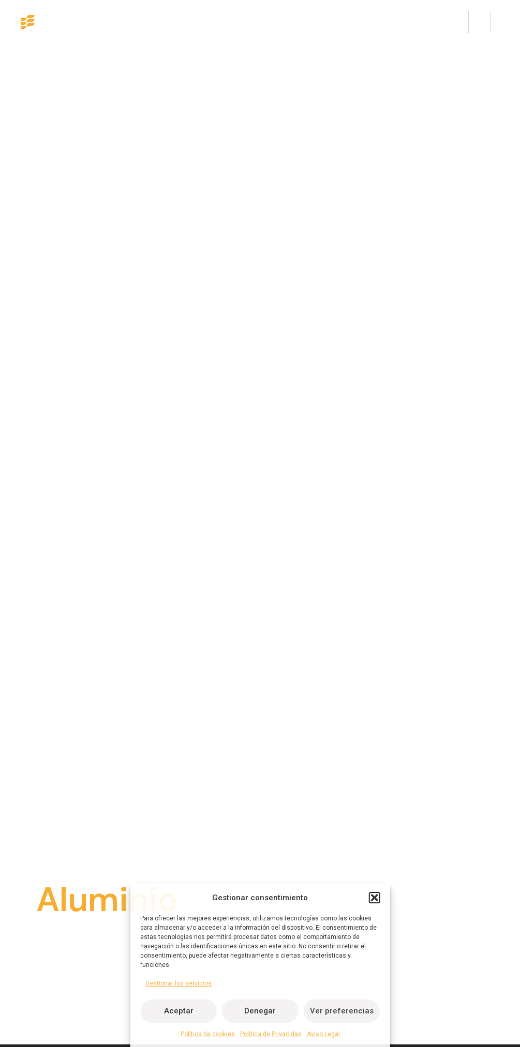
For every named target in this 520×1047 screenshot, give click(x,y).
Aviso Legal (323, 1034)
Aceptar (179, 1010)
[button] (374, 897)
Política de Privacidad (271, 1034)
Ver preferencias (342, 1010)
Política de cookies (208, 1034)
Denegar (260, 1010)
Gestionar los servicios (178, 983)
